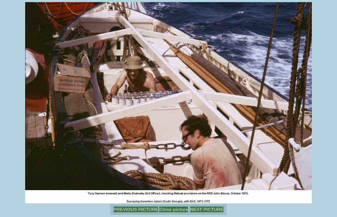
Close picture (173, 209)
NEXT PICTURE (206, 209)
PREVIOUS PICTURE (136, 209)
